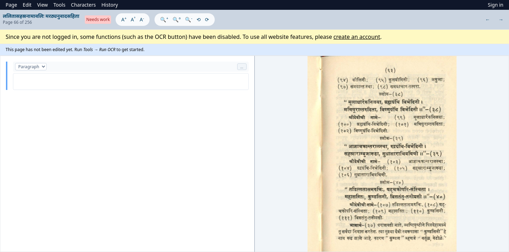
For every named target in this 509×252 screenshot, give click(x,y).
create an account (356, 37)
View (42, 4)
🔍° (177, 19)
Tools (60, 4)
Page (11, 4)
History (109, 4)
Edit (27, 4)
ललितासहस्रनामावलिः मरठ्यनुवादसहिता (41, 16)
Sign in (495, 4)
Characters (83, 4)
